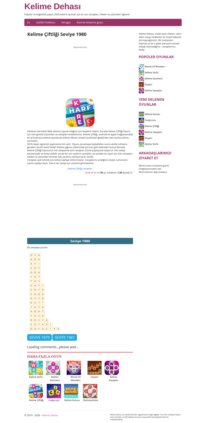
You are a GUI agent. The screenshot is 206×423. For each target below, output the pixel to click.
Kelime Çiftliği (149, 126)
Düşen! (145, 84)
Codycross (147, 120)
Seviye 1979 (39, 337)
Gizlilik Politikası (45, 22)
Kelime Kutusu (149, 114)
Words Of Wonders (152, 66)
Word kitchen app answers (153, 172)
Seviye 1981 (65, 337)
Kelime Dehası (52, 6)
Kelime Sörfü (148, 72)
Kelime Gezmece (150, 78)
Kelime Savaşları (150, 90)
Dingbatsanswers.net (150, 168)
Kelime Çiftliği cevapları (80, 168)
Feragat (66, 22)
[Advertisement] (80, 70)
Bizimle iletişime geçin (90, 22)
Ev (28, 22)
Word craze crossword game (154, 165)
